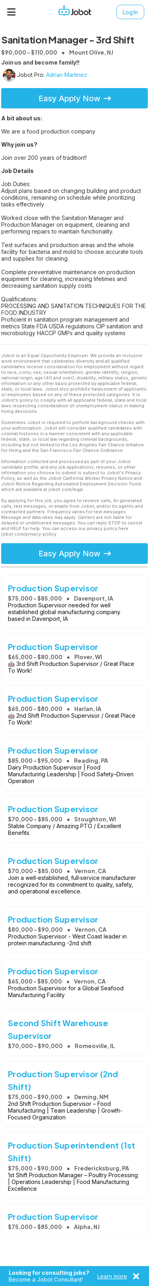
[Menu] (11, 12)
